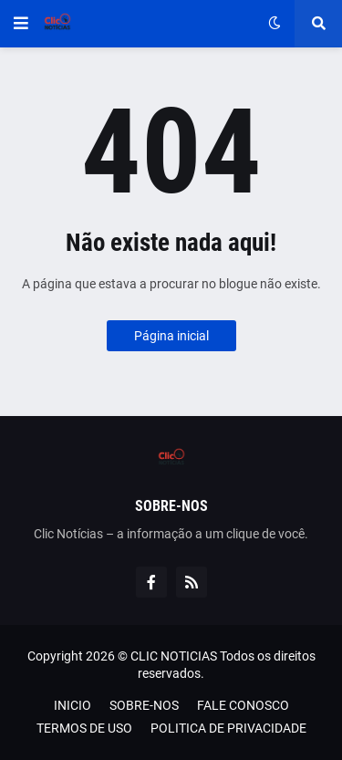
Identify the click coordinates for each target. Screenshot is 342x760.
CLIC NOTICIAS (173, 656)
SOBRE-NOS (144, 705)
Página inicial (171, 335)
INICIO (72, 705)
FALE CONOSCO (243, 705)
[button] (21, 23)
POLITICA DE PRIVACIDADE (228, 728)
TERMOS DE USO (84, 728)
